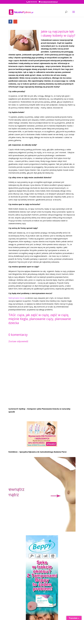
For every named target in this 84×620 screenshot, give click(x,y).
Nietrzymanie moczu (16, 298)
